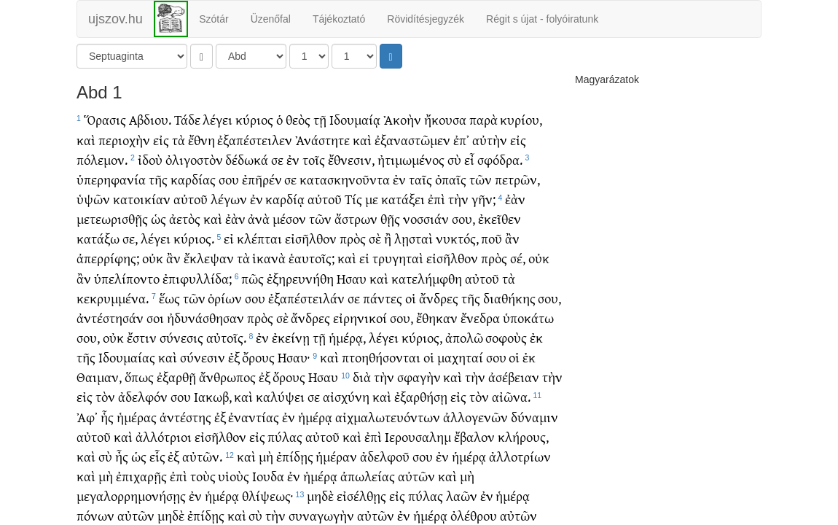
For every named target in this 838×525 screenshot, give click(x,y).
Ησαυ (352, 278)
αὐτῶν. (202, 456)
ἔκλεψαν (209, 258)
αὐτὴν (489, 140)
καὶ (86, 140)
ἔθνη (201, 140)
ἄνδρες (438, 298)
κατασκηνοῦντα (344, 179)
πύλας (284, 436)
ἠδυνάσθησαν (205, 318)
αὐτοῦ (190, 199)
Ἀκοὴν (402, 119)
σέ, (517, 258)
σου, (463, 218)
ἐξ (234, 357)
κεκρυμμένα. (113, 298)
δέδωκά (246, 159)
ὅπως (139, 377)
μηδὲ (320, 495)
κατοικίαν (142, 199)
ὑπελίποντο (127, 278)
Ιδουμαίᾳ (354, 119)
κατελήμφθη (426, 278)
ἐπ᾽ (461, 140)
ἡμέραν (336, 456)
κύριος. (193, 238)
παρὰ (483, 119)
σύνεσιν (202, 357)
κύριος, (422, 337)
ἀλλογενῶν (475, 417)
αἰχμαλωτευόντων (387, 417)
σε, (130, 238)
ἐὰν (515, 199)
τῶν (480, 179)
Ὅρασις (105, 119)
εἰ (229, 238)
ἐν (292, 159)
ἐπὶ (436, 199)
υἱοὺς (233, 476)
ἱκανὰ (269, 258)
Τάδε (187, 119)
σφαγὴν (419, 377)
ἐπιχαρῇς (141, 476)
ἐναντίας (253, 417)
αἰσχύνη (346, 396)
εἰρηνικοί (360, 318)
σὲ (375, 238)
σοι (155, 318)
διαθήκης (509, 298)
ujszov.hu (115, 19)
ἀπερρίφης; (108, 258)
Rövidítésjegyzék (425, 19)
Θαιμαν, (99, 377)
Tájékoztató (339, 19)
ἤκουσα (445, 119)
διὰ (362, 377)
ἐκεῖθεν (499, 218)
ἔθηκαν (437, 318)
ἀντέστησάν (110, 318)
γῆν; (483, 199)
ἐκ (536, 337)
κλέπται (259, 238)
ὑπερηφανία (111, 179)
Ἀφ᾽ (87, 417)
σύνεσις (181, 337)
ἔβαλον (474, 436)
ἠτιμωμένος (411, 159)
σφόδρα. (499, 159)
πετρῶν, (517, 179)
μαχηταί (460, 357)
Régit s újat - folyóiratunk (542, 19)
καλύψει (280, 396)
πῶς (252, 278)
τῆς (158, 179)
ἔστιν (142, 337)
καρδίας (193, 179)
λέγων (229, 199)
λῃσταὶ (413, 238)
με (371, 199)
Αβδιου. (150, 119)
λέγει (217, 119)
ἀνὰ (259, 218)
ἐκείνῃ (291, 337)
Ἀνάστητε (322, 140)
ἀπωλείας (367, 476)
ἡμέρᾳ (315, 417)
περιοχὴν (124, 140)
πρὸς (353, 238)
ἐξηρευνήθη (300, 278)
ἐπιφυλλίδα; (197, 278)
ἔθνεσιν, (351, 159)
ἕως (169, 298)
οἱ (410, 298)
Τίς (353, 199)
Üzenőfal (271, 19)
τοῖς (313, 159)
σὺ (454, 159)
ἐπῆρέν (262, 179)
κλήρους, (523, 436)
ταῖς (420, 179)
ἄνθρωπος (227, 377)
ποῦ (491, 238)
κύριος (254, 119)
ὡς (158, 218)
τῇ (319, 119)
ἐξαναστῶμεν (412, 140)
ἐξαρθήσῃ (420, 396)
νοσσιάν (426, 218)
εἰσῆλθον (311, 238)
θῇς (390, 218)
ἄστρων (355, 218)
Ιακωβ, (213, 396)
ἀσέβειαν (513, 377)
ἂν (512, 238)
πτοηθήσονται (381, 357)
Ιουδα (268, 476)
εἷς (157, 456)
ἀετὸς (184, 218)
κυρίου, (521, 119)
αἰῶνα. (511, 396)
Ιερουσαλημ (418, 436)
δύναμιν (534, 417)
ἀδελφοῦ (385, 456)
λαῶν (461, 495)
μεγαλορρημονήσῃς (131, 495)
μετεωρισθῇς (112, 218)
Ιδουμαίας (126, 357)
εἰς (161, 140)
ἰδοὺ (150, 159)
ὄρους (258, 357)
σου (229, 179)
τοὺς (203, 476)
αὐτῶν (416, 476)
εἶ (469, 159)
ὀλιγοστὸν (194, 159)
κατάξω (98, 238)
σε (277, 159)
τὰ (178, 140)
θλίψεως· (267, 495)
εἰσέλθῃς (361, 495)
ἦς (121, 456)
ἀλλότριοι (164, 436)
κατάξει (403, 199)
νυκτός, (457, 238)
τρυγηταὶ (397, 258)
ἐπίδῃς (294, 456)
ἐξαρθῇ (176, 377)
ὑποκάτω (528, 318)
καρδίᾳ (285, 199)
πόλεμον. (102, 159)
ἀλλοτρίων (520, 456)
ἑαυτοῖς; (311, 258)
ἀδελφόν (143, 396)
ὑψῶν (93, 199)
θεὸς (298, 119)
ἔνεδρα (480, 318)
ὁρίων (225, 298)
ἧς (107, 417)
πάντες (382, 298)
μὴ (266, 456)
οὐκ (152, 258)
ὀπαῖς (450, 179)
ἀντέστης (185, 417)
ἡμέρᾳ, (347, 337)
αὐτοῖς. (226, 337)
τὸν (105, 396)
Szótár (213, 19)
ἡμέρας (137, 417)
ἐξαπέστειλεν (254, 140)
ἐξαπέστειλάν (306, 298)
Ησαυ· (294, 357)
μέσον (289, 218)
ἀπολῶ (464, 337)
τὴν (458, 199)
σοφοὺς (506, 337)
